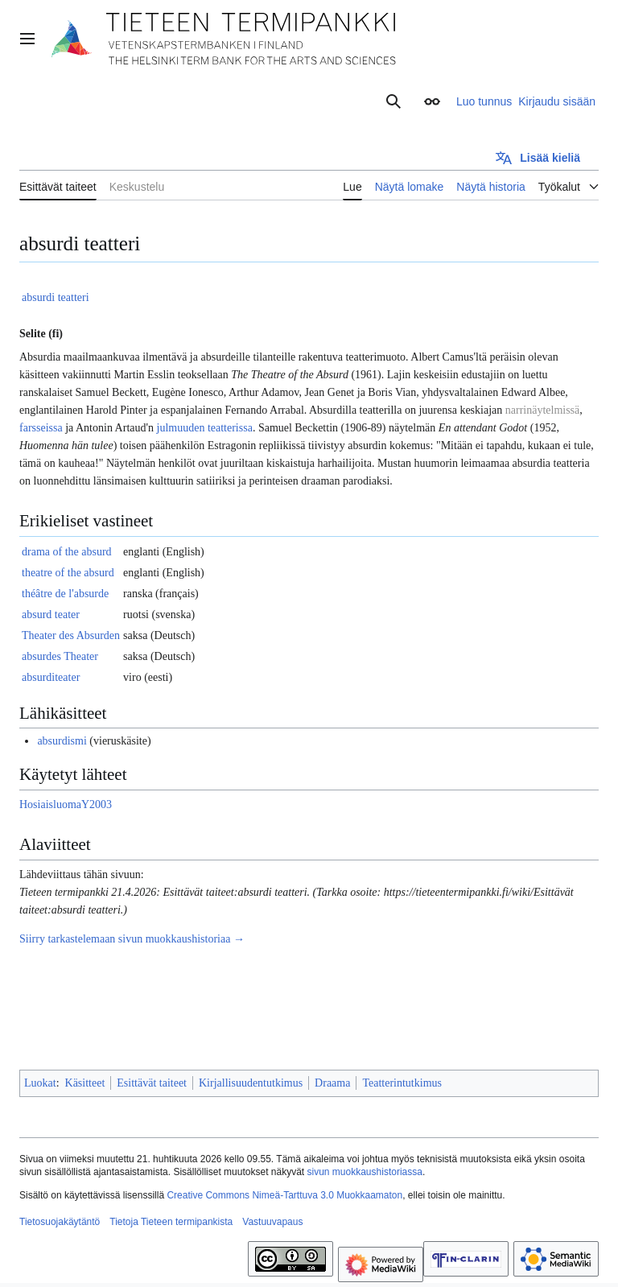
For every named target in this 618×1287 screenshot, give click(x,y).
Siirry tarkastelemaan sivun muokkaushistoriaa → (132, 939)
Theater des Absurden (71, 635)
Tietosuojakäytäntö (59, 1221)
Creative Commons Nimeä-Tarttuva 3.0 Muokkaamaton (284, 1195)
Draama (332, 1083)
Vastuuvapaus (272, 1221)
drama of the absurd (67, 552)
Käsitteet (85, 1083)
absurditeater (51, 677)
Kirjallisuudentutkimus (251, 1083)
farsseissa (41, 428)
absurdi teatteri (55, 297)
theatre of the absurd (68, 573)
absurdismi (61, 741)
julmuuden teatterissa (205, 428)
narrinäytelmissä (542, 410)
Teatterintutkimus (402, 1083)
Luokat (40, 1083)
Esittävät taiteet (152, 1083)
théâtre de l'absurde (65, 594)
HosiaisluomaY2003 (65, 804)
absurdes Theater (60, 656)
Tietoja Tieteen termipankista (171, 1221)
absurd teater (51, 614)
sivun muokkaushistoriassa (364, 1172)
